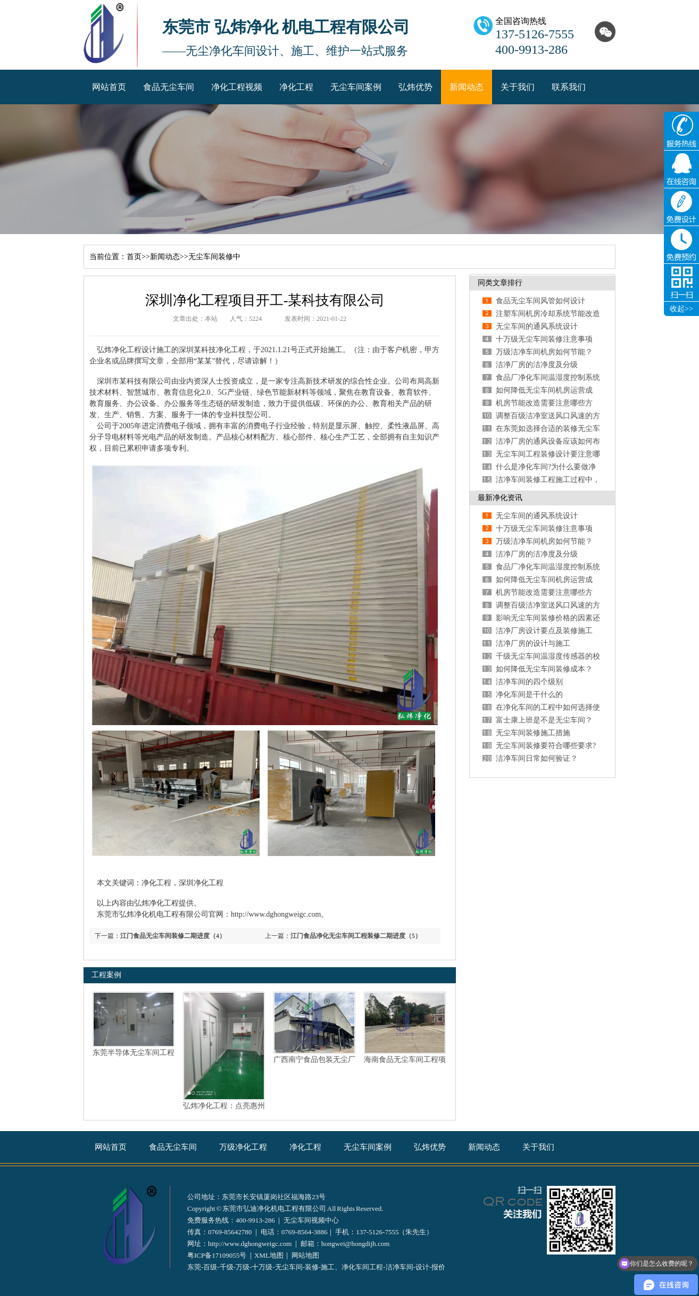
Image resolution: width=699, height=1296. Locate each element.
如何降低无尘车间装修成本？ (544, 669)
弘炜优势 (415, 87)
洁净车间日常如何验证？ (537, 758)
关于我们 (518, 87)
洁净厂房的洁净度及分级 (537, 365)
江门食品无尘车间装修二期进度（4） (173, 936)
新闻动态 (467, 87)
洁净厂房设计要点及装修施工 (544, 631)
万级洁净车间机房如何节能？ (544, 352)
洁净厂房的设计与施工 (533, 643)
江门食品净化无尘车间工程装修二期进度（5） (355, 936)
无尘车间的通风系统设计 (537, 326)
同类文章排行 (500, 283)
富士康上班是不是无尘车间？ (544, 720)
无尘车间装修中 (214, 257)
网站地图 (305, 1255)
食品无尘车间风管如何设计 (540, 301)
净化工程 (296, 87)
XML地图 (269, 1255)
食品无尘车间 (168, 87)
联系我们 (569, 87)
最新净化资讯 (500, 498)
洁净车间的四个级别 (529, 682)
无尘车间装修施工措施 (533, 733)
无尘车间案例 (355, 87)
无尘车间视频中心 (311, 1220)
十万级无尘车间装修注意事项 (544, 339)
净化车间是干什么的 (529, 695)
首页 (134, 257)
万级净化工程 (243, 1147)
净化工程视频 (236, 87)
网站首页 (109, 87)
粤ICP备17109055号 (216, 1255)
